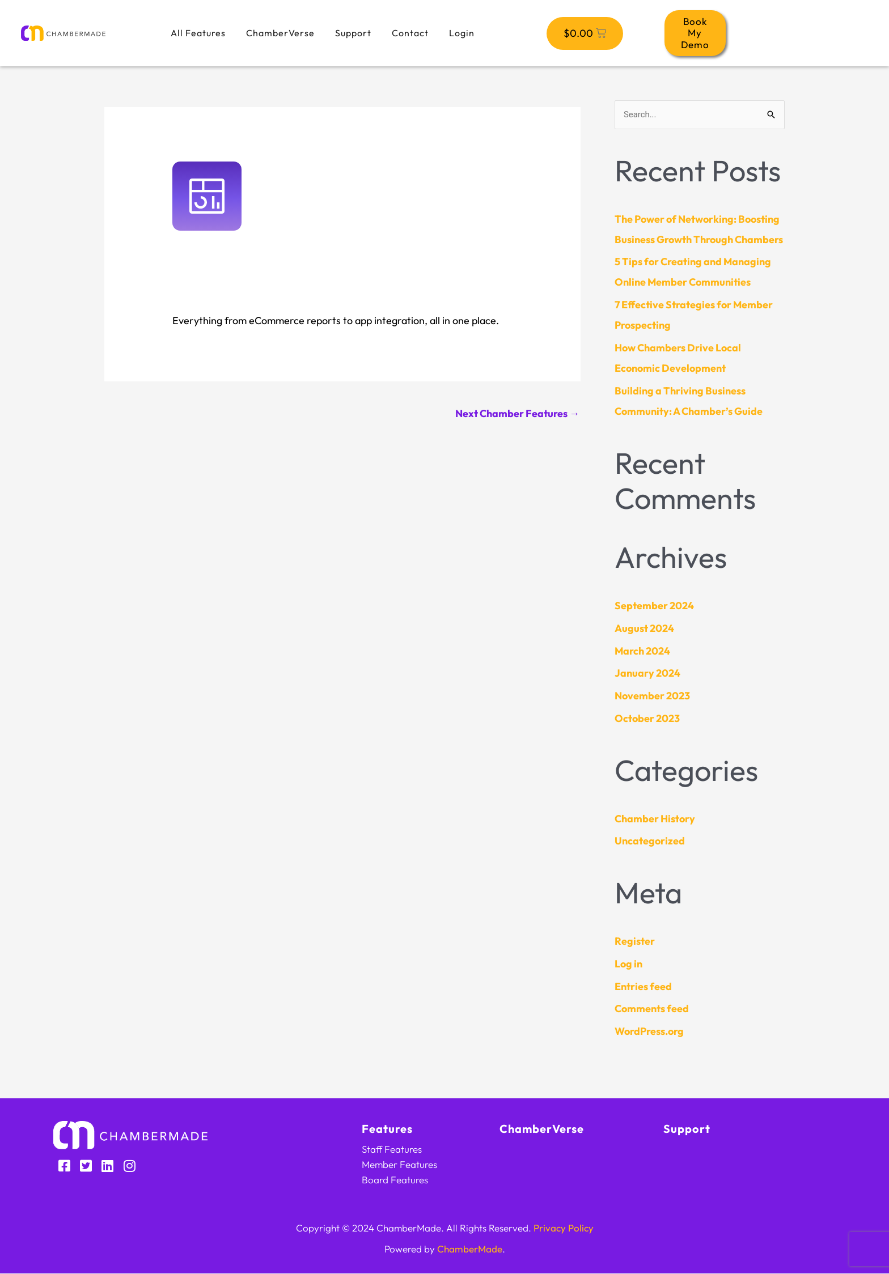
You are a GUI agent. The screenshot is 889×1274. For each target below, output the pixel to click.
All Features (198, 33)
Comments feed (652, 1009)
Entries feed (643, 986)
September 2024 (654, 605)
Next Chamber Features (517, 413)
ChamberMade (469, 1249)
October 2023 (647, 718)
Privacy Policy (564, 1228)
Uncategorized (650, 841)
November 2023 (652, 695)
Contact (410, 33)
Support (353, 33)
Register (635, 941)
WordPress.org (649, 1031)
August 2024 (644, 628)
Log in (628, 963)
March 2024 (642, 650)
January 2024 (647, 673)
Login (462, 33)
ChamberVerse (280, 33)
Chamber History (655, 818)
